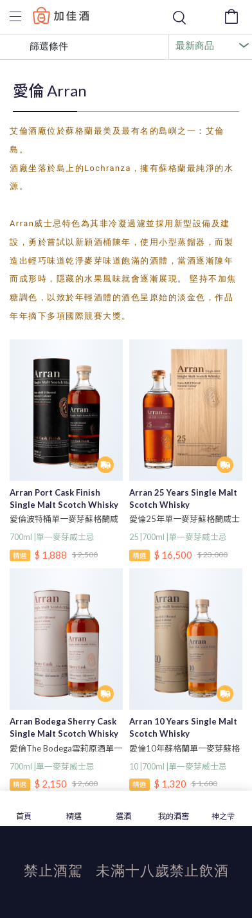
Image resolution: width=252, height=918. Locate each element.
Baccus (61, 15)
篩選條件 (39, 46)
